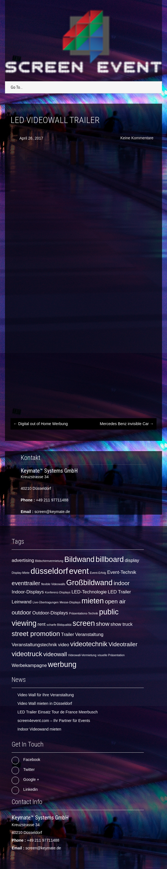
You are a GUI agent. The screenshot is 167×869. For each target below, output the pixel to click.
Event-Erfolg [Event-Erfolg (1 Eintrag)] (98, 572)
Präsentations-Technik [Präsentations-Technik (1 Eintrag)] (83, 613)
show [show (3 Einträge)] (103, 624)
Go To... (17, 87)
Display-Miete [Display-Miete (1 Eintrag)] (21, 572)
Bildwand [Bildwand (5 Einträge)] (79, 559)
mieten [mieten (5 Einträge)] (92, 601)
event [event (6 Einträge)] (79, 570)
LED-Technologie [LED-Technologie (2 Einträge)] (89, 592)
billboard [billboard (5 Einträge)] (110, 559)
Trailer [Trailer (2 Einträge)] (67, 634)
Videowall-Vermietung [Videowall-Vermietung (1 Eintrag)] (82, 655)
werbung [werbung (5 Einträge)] (62, 664)
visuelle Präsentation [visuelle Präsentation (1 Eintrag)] (110, 655)
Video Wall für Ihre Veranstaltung (45, 695)
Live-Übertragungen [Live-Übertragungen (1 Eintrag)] (46, 602)
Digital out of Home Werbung (40, 424)
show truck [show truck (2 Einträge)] (121, 624)
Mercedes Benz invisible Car (127, 424)
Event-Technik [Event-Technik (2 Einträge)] (121, 572)
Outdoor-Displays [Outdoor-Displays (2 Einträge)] (50, 613)
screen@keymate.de (52, 511)
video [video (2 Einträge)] (63, 644)
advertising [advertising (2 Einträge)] (23, 560)
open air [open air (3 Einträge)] (115, 601)
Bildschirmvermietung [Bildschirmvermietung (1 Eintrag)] (49, 560)
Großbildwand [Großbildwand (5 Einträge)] (89, 583)
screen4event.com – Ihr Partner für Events (53, 720)
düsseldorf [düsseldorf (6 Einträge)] (49, 570)
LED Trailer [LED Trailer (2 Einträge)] (119, 592)
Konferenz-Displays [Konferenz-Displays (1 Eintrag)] (57, 592)
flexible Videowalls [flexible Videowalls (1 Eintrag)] (53, 584)
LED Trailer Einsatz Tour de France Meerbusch (57, 712)
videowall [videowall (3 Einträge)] (55, 654)
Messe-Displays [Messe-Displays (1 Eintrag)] (70, 602)
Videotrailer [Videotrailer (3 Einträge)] (122, 644)
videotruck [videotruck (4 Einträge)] (27, 654)
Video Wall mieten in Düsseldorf (44, 703)
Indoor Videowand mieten (39, 729)
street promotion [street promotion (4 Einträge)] (36, 633)
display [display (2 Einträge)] (132, 560)
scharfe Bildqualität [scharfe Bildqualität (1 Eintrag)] (59, 624)
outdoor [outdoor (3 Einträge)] (21, 612)
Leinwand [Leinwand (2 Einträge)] (21, 601)
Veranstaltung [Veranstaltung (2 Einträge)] (89, 634)
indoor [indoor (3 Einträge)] (122, 583)
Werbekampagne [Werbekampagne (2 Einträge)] (29, 665)
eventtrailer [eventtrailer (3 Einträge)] (26, 583)
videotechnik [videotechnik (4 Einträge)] (88, 644)
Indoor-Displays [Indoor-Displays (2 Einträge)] (28, 592)
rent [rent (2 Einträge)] (42, 624)
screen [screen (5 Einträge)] (84, 623)
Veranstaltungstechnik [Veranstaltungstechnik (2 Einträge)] (34, 644)
